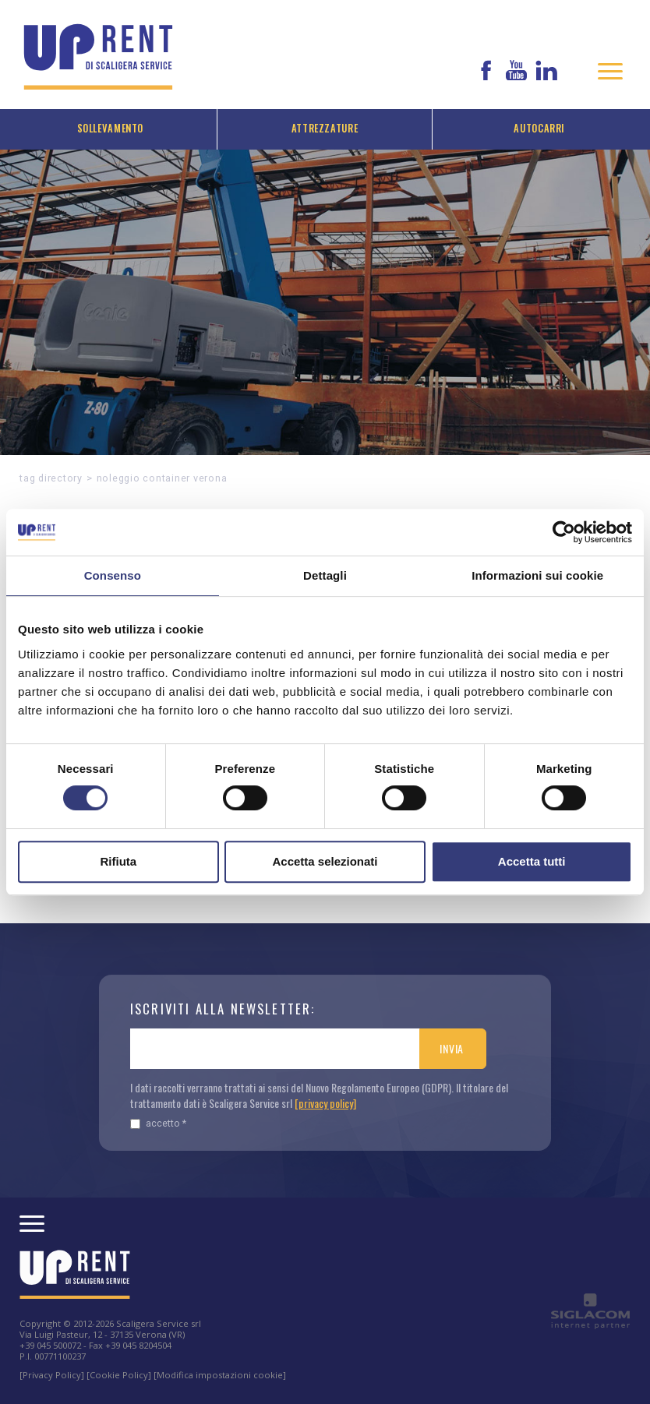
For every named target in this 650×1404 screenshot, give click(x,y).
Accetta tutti (532, 861)
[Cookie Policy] (119, 1375)
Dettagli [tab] (325, 575)
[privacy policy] (325, 1103)
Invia (452, 1048)
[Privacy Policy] (51, 1375)
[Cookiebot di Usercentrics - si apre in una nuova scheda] (564, 532)
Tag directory (51, 478)
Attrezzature (325, 128)
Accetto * (158, 1123)
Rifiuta (118, 861)
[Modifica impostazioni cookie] (220, 1375)
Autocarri (539, 128)
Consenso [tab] (112, 575)
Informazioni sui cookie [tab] (537, 575)
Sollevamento (110, 128)
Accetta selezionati (324, 861)
